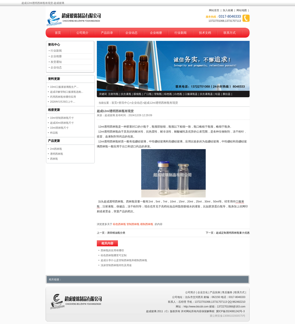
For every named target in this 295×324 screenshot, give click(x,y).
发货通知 (56, 61)
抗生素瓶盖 (206, 94)
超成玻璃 (110, 115)
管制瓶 (158, 94)
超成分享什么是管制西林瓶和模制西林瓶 (124, 260)
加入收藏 (228, 10)
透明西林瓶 (56, 153)
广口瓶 (148, 94)
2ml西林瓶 (56, 148)
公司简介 (82, 32)
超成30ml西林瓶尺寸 (62, 122)
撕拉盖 (226, 94)
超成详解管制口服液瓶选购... (66, 91)
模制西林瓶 (146, 224)
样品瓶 (54, 132)
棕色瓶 (168, 94)
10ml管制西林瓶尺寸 (62, 117)
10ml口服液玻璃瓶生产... (64, 86)
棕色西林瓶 (119, 224)
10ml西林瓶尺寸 (59, 127)
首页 (58, 32)
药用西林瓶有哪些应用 (63, 96)
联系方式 (230, 32)
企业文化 (203, 292)
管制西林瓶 (133, 224)
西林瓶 (54, 158)
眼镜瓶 (137, 94)
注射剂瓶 (113, 94)
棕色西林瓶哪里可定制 (114, 255)
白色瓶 (178, 94)
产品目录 (107, 32)
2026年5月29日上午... (62, 101)
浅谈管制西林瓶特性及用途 (116, 265)
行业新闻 (181, 32)
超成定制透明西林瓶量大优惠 (233, 232)
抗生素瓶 (126, 94)
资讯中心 (124, 102)
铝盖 (217, 94)
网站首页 (214, 10)
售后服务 (227, 292)
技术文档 (205, 32)
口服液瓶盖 (191, 94)
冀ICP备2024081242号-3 (230, 311)
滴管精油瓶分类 (116, 232)
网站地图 (241, 10)
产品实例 (215, 292)
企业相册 (156, 32)
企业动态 (131, 32)
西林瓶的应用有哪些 (112, 250)
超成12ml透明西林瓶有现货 (161, 102)
